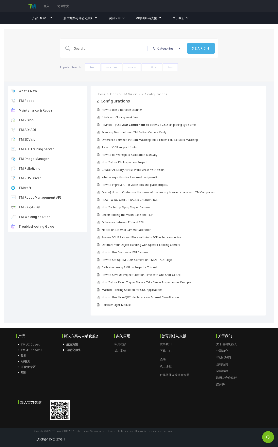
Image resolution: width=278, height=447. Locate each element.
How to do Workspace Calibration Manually (129, 155)
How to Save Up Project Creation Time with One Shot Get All (141, 275)
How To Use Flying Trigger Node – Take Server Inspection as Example (146, 282)
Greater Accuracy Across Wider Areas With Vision (133, 170)
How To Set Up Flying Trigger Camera (126, 207)
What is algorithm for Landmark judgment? (129, 177)
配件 (24, 373)
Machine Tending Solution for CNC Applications (132, 290)
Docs (114, 94)
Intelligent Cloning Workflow (120, 117)
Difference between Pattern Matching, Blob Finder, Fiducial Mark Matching (150, 140)
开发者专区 (28, 367)
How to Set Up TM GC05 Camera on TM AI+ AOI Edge (137, 260)
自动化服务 (73, 350)
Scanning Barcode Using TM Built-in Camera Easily (134, 132)
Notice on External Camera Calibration (126, 230)
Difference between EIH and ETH (123, 222)
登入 (46, 6)
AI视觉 (25, 361)
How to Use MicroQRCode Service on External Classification (140, 297)
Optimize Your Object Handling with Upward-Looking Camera (141, 245)
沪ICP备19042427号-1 (50, 439)
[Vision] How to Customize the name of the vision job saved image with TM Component (159, 192)
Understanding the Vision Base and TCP (127, 215)
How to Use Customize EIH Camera (125, 252)
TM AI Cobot (30, 344)
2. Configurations (154, 94)
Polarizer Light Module (116, 305)
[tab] (39, 344)
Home (101, 94)
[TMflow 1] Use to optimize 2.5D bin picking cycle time (149, 125)
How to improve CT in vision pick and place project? (135, 185)
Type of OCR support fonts (119, 147)
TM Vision (129, 94)
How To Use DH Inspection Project (124, 162)
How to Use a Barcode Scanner (122, 110)
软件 (24, 356)
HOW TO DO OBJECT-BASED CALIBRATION (130, 200)
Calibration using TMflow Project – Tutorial (129, 267)
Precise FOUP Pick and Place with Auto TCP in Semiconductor (141, 237)
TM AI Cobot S (31, 350)
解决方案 (72, 344)
